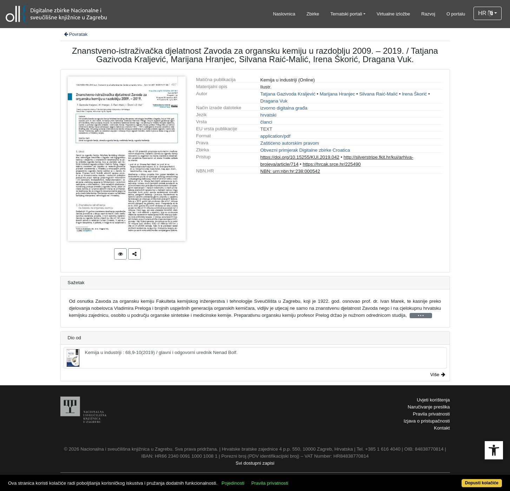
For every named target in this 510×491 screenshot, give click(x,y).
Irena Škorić (414, 94)
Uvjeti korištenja (433, 399)
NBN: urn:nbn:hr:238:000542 (290, 171)
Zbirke (312, 14)
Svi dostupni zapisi (255, 463)
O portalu (455, 14)
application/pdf (275, 136)
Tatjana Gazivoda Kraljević (288, 94)
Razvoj (428, 14)
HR (485, 13)
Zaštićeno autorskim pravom (289, 143)
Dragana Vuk (273, 101)
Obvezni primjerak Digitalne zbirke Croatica (305, 150)
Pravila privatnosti (431, 414)
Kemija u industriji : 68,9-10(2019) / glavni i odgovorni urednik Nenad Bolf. (152, 358)
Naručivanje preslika (429, 407)
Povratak (75, 34)
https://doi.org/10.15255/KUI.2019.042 (299, 157)
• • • (421, 315)
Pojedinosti (232, 483)
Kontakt (442, 428)
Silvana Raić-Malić (378, 94)
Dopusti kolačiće (481, 482)
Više (437, 374)
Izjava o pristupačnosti (427, 421)
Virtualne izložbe (393, 14)
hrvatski (268, 115)
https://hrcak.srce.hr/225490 (332, 164)
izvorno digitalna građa (283, 108)
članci (266, 122)
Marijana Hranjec (337, 94)
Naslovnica (284, 14)
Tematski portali (346, 14)
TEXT (266, 129)
